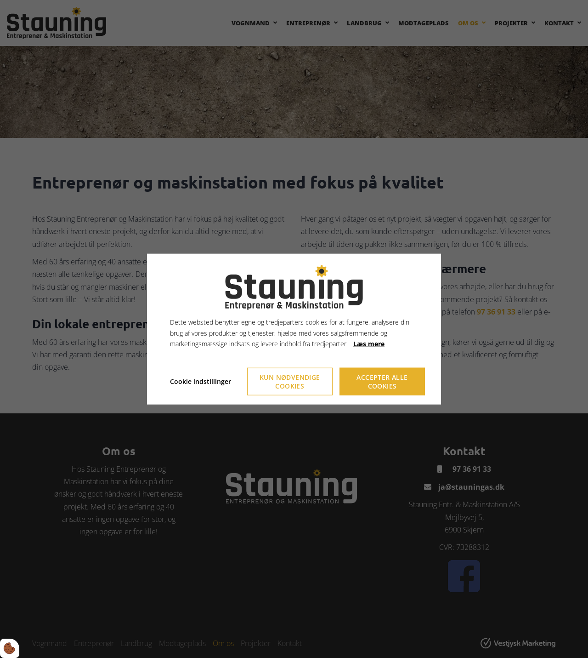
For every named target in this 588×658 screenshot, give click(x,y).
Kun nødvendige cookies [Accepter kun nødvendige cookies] (290, 381)
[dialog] (294, 329)
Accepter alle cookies (381, 381)
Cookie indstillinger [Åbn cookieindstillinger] (200, 381)
